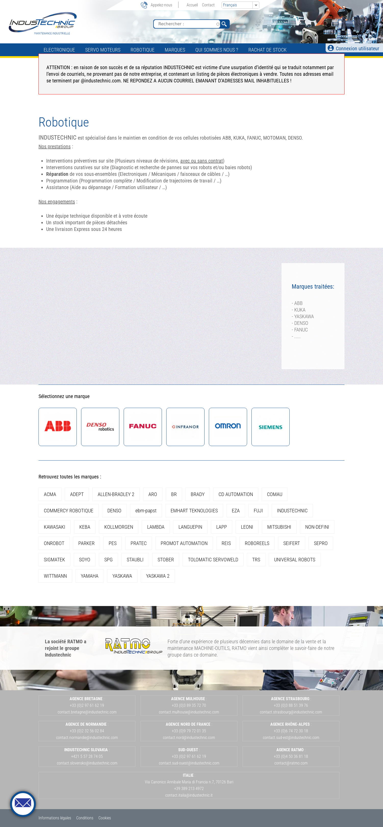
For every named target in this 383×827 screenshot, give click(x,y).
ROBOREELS (257, 543)
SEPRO (321, 543)
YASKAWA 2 (158, 576)
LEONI (247, 527)
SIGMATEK (54, 560)
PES (113, 543)
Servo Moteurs (102, 50)
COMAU (274, 494)
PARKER (86, 543)
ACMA (50, 494)
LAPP (221, 527)
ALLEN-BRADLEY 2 (116, 494)
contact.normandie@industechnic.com (87, 737)
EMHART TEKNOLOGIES (194, 511)
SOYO (84, 560)
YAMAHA (89, 576)
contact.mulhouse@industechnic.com (189, 712)
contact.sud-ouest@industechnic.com (189, 763)
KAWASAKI (54, 527)
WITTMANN (55, 576)
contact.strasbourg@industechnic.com (291, 712)
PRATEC (139, 543)
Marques (175, 50)
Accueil (192, 5)
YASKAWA (122, 576)
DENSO (114, 511)
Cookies (104, 818)
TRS (256, 560)
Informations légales (55, 818)
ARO (152, 494)
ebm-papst (146, 511)
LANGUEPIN (190, 527)
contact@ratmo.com (291, 763)
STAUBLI (135, 560)
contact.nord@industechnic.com (189, 737)
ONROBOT (54, 543)
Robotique (143, 50)
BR (174, 494)
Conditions (84, 818)
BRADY (198, 494)
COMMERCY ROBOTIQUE (68, 511)
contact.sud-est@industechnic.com (291, 737)
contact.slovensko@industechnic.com (87, 763)
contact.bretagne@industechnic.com (87, 712)
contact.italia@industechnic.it (189, 795)
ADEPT (77, 494)
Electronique (59, 50)
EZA (236, 511)
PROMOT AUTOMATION (184, 543)
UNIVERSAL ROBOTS (294, 560)
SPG (108, 560)
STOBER (166, 560)
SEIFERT (291, 543)
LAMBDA (155, 527)
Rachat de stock (267, 50)
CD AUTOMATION (236, 494)
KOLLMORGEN (118, 527)
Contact (208, 5)
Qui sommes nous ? (216, 50)
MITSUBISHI (279, 527)
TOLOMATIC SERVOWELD (213, 560)
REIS (226, 543)
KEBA (84, 527)
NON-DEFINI (317, 527)
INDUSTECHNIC (292, 511)
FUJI (258, 511)
